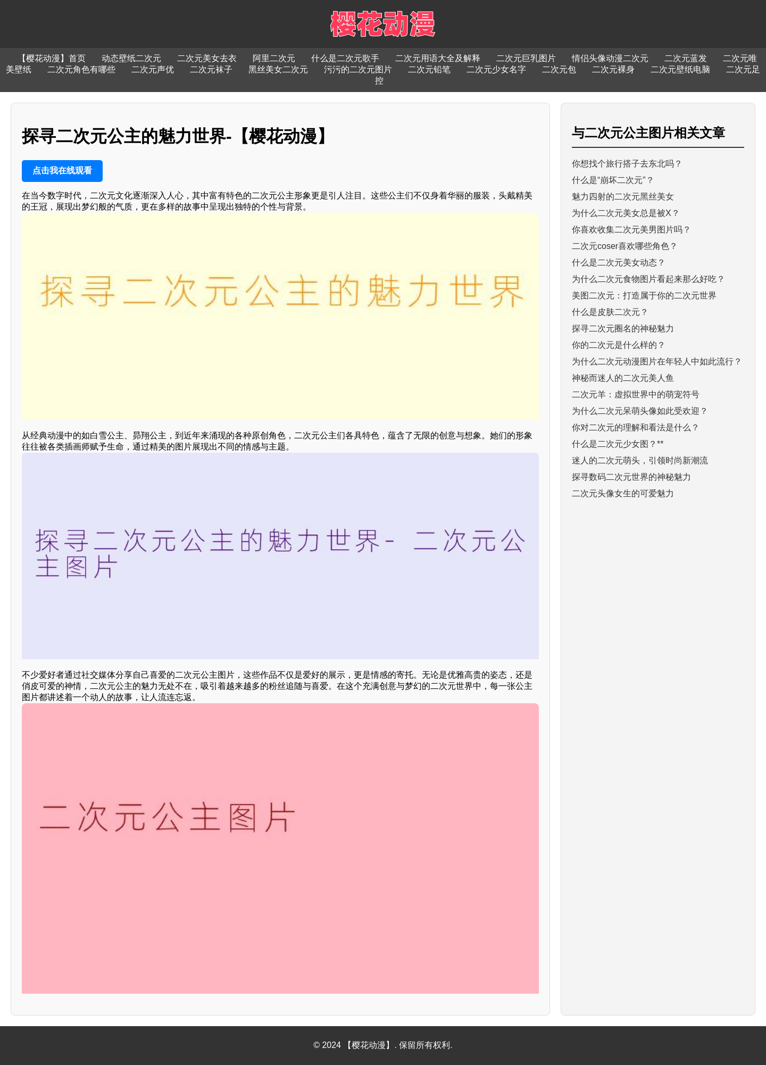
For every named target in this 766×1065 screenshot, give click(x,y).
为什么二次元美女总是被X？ (626, 213)
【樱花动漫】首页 (52, 58)
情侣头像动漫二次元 (610, 58)
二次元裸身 (613, 69)
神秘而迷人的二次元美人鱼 (623, 377)
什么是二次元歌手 (345, 58)
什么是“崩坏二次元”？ (613, 180)
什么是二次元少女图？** (617, 443)
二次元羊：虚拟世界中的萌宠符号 (636, 394)
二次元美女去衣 (207, 58)
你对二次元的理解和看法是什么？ (636, 427)
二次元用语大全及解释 (437, 58)
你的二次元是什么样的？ (618, 345)
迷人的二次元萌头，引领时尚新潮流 (640, 460)
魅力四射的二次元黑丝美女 (623, 196)
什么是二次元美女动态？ (618, 262)
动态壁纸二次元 (131, 58)
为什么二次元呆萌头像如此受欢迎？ (640, 410)
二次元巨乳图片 (526, 58)
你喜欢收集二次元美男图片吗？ (631, 229)
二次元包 (559, 69)
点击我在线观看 (62, 170)
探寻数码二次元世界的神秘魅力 (631, 476)
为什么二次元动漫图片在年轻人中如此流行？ (657, 361)
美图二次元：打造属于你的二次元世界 (644, 295)
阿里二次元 (274, 58)
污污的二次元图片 (358, 69)
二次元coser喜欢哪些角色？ (625, 246)
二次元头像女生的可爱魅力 (623, 493)
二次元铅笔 (429, 69)
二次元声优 (152, 69)
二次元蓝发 (685, 58)
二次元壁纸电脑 (680, 69)
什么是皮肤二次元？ (610, 312)
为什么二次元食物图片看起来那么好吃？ (648, 279)
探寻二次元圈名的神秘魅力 (623, 328)
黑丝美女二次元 (278, 69)
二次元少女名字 (496, 69)
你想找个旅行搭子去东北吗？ (627, 163)
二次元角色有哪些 (81, 69)
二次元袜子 (211, 69)
